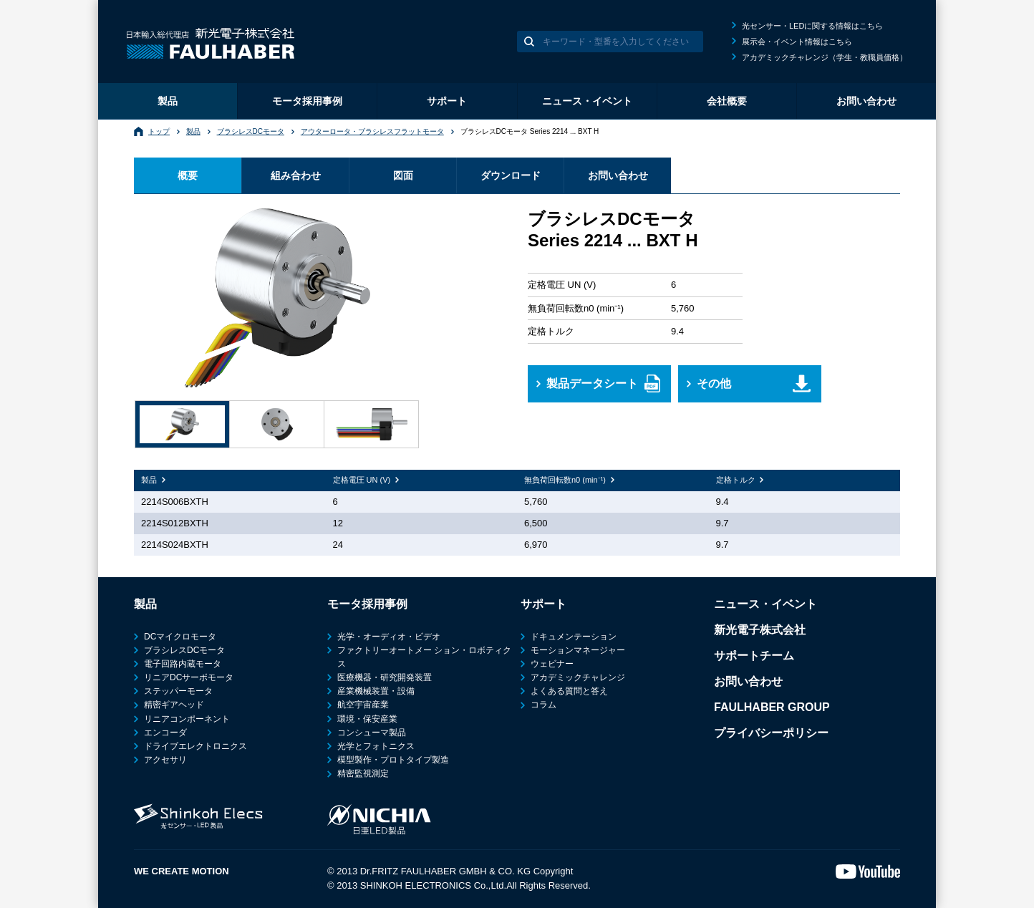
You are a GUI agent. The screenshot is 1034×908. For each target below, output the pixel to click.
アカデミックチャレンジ (578, 677)
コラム (543, 705)
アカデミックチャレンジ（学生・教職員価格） (824, 57)
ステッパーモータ (178, 691)
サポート (447, 101)
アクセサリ (165, 760)
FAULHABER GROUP (772, 707)
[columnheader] (230, 480)
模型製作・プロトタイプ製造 (393, 760)
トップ (159, 131)
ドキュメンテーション (574, 637)
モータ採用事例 (307, 101)
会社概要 (727, 101)
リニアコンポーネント (187, 719)
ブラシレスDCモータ (250, 131)
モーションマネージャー (578, 650)
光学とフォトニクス (376, 746)
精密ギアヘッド (174, 705)
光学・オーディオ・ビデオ (388, 637)
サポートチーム (754, 655)
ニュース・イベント (587, 101)
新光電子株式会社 (760, 630)
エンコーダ (165, 733)
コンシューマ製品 (371, 733)
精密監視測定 (363, 773)
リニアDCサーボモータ (188, 677)
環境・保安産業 (367, 719)
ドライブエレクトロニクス (195, 746)
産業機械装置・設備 (376, 691)
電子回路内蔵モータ (182, 664)
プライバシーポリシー (771, 733)
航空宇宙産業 (363, 705)
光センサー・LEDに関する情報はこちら (812, 25)
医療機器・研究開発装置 (384, 677)
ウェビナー (552, 664)
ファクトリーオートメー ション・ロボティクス (424, 657)
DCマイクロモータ (180, 637)
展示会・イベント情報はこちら (797, 41)
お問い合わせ (866, 101)
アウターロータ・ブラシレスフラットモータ (372, 131)
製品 (168, 101)
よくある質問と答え (569, 691)
